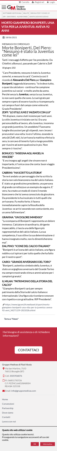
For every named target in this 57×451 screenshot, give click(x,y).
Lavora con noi (9, 421)
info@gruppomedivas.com (23, 390)
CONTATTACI (28, 350)
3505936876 (16, 375)
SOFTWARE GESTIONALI (12, 13)
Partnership (7, 408)
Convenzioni (8, 403)
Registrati (37, 2)
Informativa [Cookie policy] (47, 444)
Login (50, 2)
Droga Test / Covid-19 (40, 13)
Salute (26, 13)
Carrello (23, 2)
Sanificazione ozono (38, 17)
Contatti (6, 417)
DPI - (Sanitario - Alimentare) (15, 17)
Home (5, 399)
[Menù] (4, 7)
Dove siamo (7, 412)
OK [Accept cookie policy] (34, 444)
